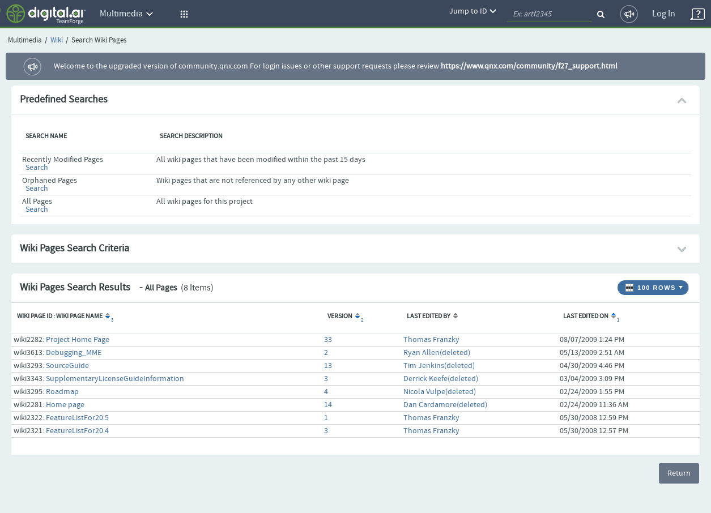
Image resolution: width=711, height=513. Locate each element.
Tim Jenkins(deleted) (439, 366)
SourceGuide (67, 366)
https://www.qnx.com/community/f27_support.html (529, 66)
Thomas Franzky (431, 340)
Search (36, 168)
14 (328, 405)
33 (328, 340)
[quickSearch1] (549, 14)
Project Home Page (77, 340)
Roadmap (62, 392)
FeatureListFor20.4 (77, 431)
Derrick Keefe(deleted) (440, 379)
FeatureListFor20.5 (77, 418)
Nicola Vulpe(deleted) (439, 392)
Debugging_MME (73, 353)
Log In (663, 14)
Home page (65, 405)
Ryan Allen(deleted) (436, 353)
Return (679, 473)
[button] (182, 14)
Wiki (56, 40)
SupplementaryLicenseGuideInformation (115, 379)
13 (328, 366)
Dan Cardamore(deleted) (445, 405)
